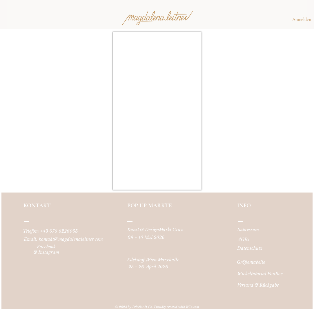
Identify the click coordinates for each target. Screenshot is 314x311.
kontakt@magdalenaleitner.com (71, 239)
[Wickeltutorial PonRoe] (260, 273)
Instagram (48, 252)
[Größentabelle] (251, 262)
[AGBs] (243, 239)
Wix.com (192, 307)
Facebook (46, 246)
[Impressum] (248, 229)
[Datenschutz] (250, 248)
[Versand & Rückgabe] (258, 285)
